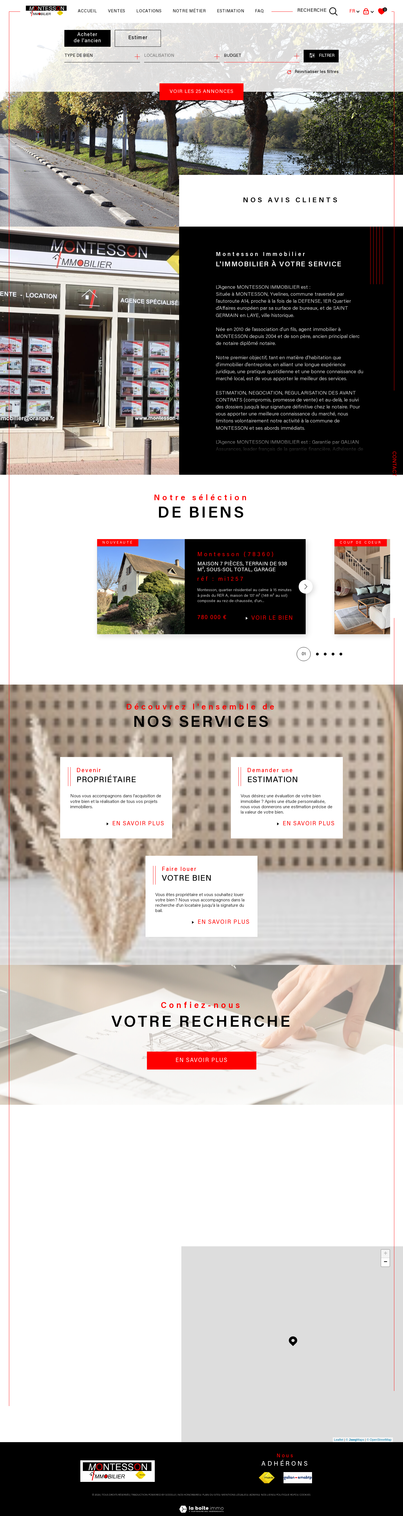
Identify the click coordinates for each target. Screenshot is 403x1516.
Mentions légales (234, 1503)
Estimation (230, 11)
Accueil (87, 11)
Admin (254, 1503)
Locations (149, 11)
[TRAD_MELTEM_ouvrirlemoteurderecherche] (317, 11)
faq (259, 11)
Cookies (304, 1502)
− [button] (385, 1270)
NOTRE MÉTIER (189, 11)
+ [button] (385, 1262)
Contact (394, 463)
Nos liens (267, 1503)
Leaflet (338, 1447)
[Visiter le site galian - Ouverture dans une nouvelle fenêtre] (297, 1485)
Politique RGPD (286, 1503)
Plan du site (210, 1503)
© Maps (355, 1447)
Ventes (117, 11)
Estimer (138, 38)
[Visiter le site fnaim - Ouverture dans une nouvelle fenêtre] (266, 1485)
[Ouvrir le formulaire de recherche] (321, 56)
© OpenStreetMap (379, 1447)
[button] (305, 588)
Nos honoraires (189, 1503)
